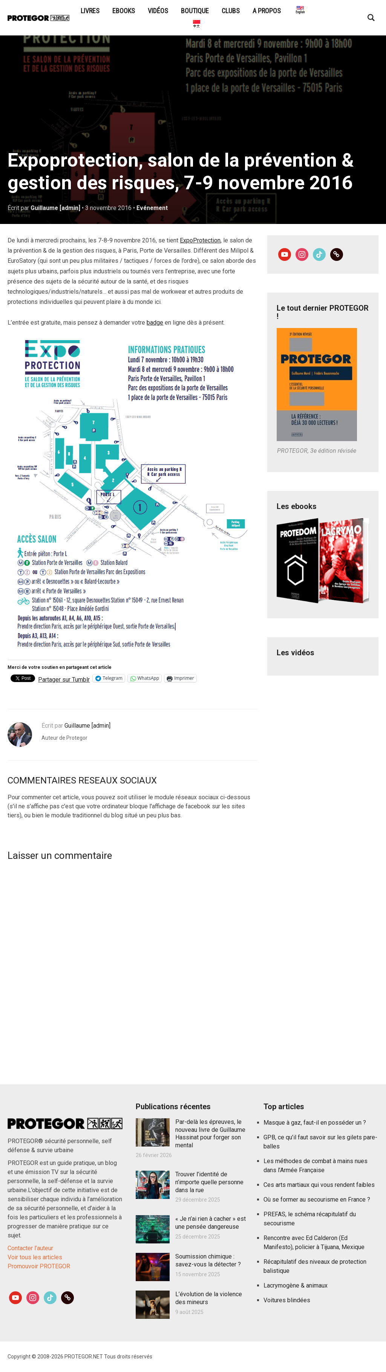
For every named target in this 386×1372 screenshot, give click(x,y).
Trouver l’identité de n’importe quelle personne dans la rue (209, 1182)
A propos (267, 11)
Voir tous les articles (35, 1257)
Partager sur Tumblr (64, 678)
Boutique (195, 11)
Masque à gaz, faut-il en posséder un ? (314, 1122)
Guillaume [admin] (56, 208)
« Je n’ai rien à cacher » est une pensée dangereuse (210, 1222)
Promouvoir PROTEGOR (39, 1266)
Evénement (153, 208)
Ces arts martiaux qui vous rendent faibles (319, 1184)
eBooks (123, 11)
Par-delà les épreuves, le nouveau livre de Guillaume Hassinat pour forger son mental (210, 1133)
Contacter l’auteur (30, 1248)
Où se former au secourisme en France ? (316, 1199)
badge (155, 322)
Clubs (231, 11)
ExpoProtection (200, 240)
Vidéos (158, 11)
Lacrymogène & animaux (295, 1285)
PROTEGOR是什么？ (196, 25)
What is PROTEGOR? (300, 11)
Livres (90, 11)
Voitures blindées (286, 1300)
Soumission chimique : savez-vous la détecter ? (208, 1260)
